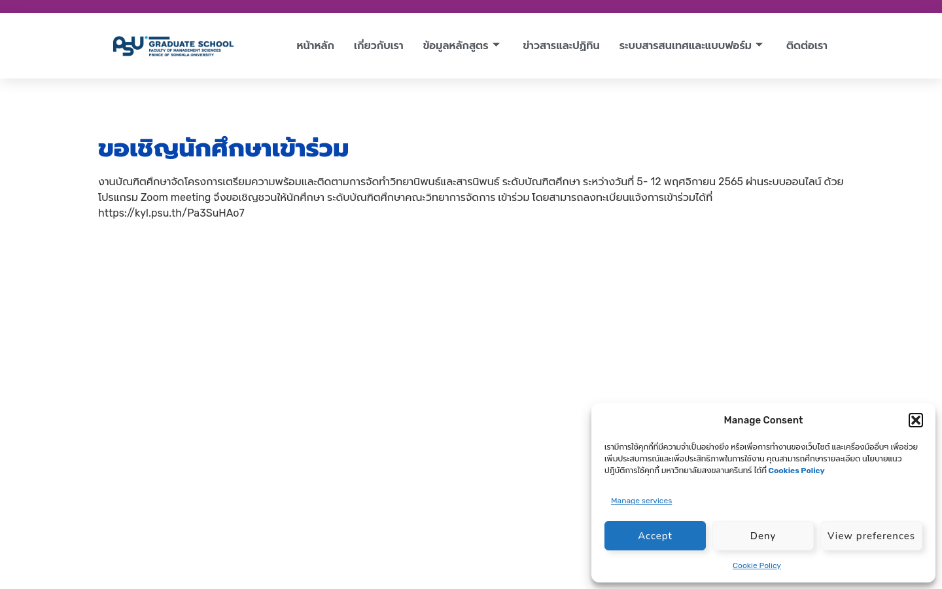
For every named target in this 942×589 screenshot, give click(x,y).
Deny (763, 536)
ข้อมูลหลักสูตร (461, 46)
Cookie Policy (757, 565)
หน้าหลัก (315, 46)
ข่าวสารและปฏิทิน (561, 46)
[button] (915, 420)
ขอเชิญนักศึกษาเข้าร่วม (223, 148)
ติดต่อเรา (807, 46)
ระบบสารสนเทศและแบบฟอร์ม (691, 46)
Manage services (641, 500)
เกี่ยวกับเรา (379, 46)
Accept (655, 536)
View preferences (871, 536)
